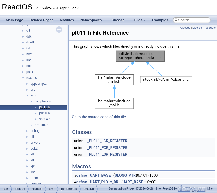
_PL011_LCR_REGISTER (107, 141)
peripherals (43, 101)
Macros (197, 27)
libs (33, 172)
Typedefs (210, 27)
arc (33, 89)
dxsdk (30, 42)
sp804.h (45, 119)
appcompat (38, 84)
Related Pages (41, 20)
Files (140, 20)
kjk (33, 166)
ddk (28, 36)
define (81, 175)
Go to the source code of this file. (99, 117)
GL (28, 48)
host (29, 54)
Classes (119, 20)
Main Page (14, 20)
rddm (34, 178)
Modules (67, 20)
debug (35, 131)
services (36, 184)
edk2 (34, 148)
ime (28, 60)
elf (32, 154)
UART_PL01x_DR (104, 182)
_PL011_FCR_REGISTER (107, 148)
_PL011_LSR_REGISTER (107, 154)
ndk (28, 66)
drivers (35, 142)
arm (33, 95)
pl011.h (44, 107)
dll (32, 137)
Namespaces (92, 20)
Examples (160, 20)
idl (32, 160)
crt (28, 30)
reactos (31, 78)
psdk (29, 72)
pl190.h (44, 113)
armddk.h (41, 125)
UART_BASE (100, 175)
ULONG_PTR (125, 175)
